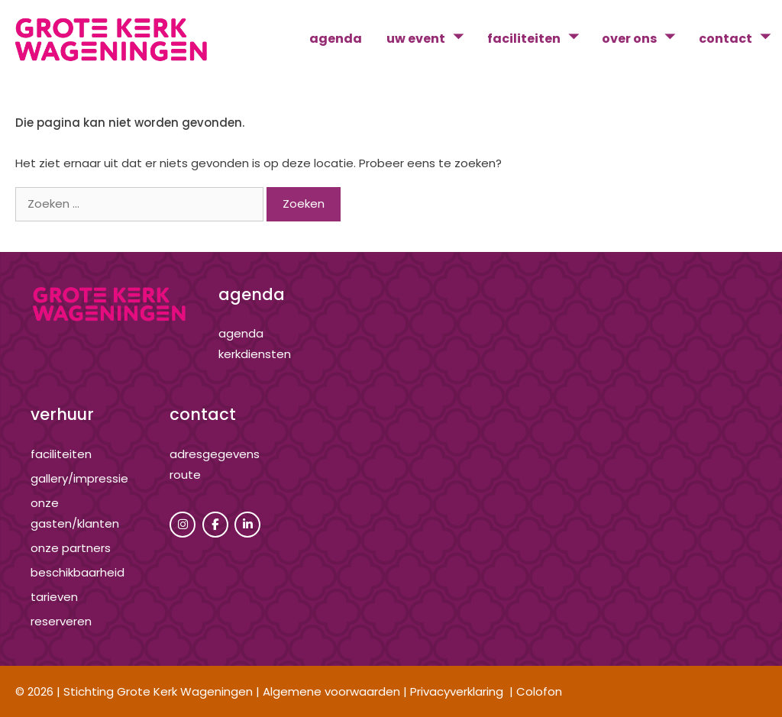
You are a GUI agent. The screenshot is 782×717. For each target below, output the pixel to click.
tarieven (54, 597)
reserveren (61, 621)
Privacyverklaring (456, 691)
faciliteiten (538, 38)
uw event (430, 38)
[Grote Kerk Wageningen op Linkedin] (247, 525)
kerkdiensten (254, 354)
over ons (644, 38)
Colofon (539, 691)
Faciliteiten (61, 454)
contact (740, 38)
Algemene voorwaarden (331, 691)
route (185, 475)
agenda (335, 38)
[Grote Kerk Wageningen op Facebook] (215, 525)
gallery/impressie (79, 478)
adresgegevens (215, 454)
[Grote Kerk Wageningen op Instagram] (183, 525)
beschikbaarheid (77, 572)
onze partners (71, 548)
